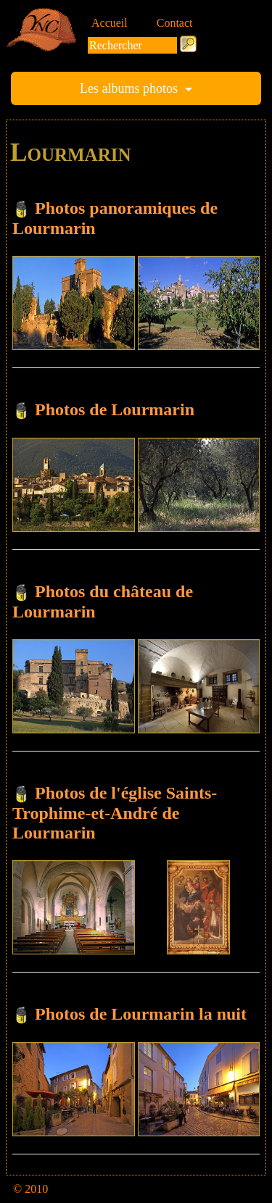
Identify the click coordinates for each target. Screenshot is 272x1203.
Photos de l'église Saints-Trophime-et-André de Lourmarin (114, 812)
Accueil (109, 23)
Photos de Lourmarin (114, 409)
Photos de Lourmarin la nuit (141, 1013)
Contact (175, 23)
